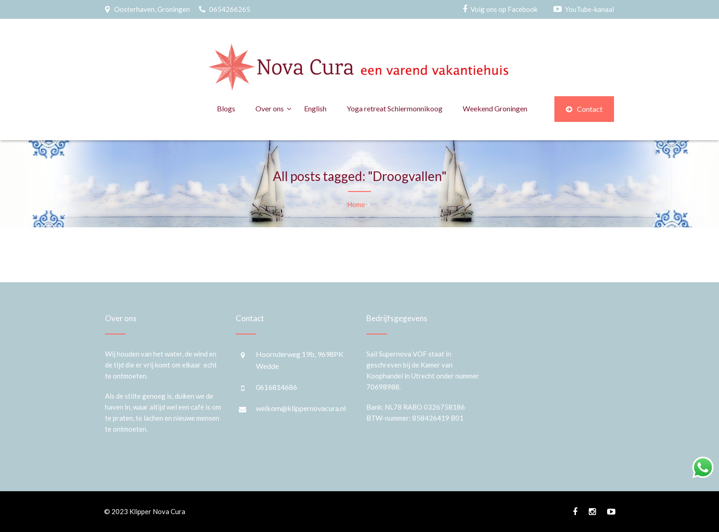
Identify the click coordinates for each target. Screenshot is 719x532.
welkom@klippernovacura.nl (301, 408)
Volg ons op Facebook (503, 9)
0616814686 (276, 387)
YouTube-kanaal (589, 9)
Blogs (226, 108)
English (315, 108)
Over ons (269, 108)
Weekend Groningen (495, 108)
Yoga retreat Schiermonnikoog (394, 108)
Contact (584, 108)
